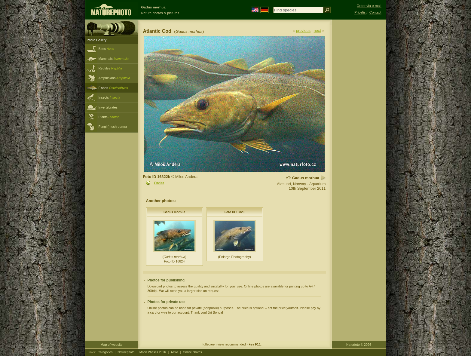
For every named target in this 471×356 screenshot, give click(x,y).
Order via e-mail (369, 6)
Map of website (111, 344)
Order (159, 183)
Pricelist (360, 12)
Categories (105, 352)
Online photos (192, 352)
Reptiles (110, 68)
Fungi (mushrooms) (113, 126)
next (317, 30)
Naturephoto (126, 352)
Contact (375, 12)
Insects (110, 97)
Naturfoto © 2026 (358, 344)
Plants (109, 117)
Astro (174, 352)
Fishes (113, 88)
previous (303, 30)
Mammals (114, 58)
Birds (106, 49)
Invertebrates (108, 107)
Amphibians (114, 78)
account (183, 312)
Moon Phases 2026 (152, 352)
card (153, 312)
